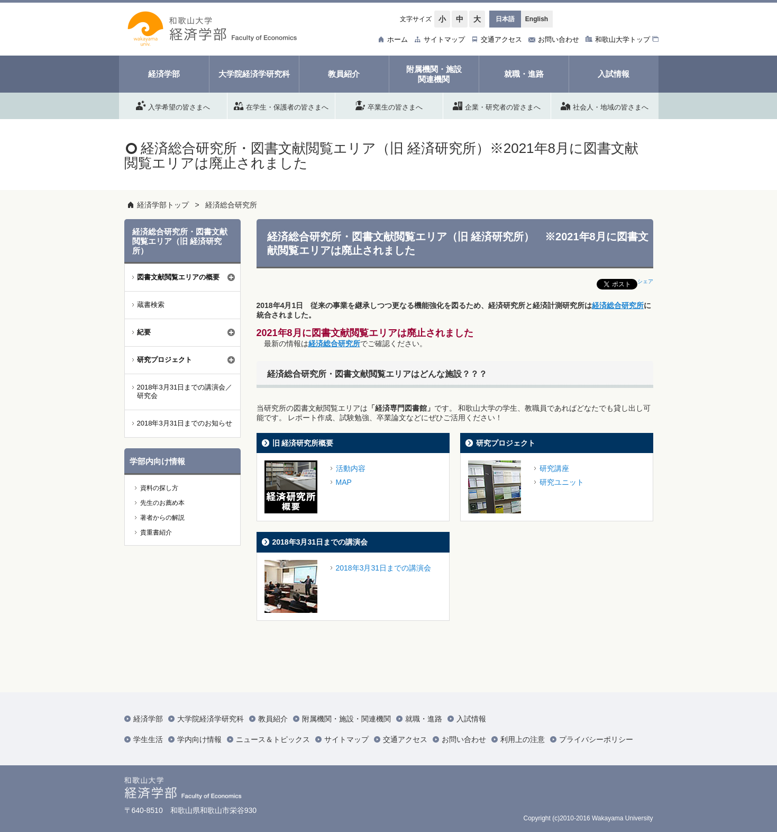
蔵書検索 (150, 305)
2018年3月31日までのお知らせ (185, 423)
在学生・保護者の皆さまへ (281, 105)
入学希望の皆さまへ (173, 105)
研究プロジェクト (505, 443)
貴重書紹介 (156, 532)
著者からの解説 (162, 517)
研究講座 (554, 468)
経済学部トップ (163, 205)
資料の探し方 (159, 488)
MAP (344, 482)
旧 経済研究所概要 (303, 443)
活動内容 (350, 468)
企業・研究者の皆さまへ (497, 105)
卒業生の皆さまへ (389, 105)
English (536, 19)
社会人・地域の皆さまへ (604, 105)
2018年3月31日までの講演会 (320, 542)
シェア (645, 281)
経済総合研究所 (231, 205)
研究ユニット (562, 482)
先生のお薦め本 (162, 503)
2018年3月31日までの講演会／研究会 (185, 391)
